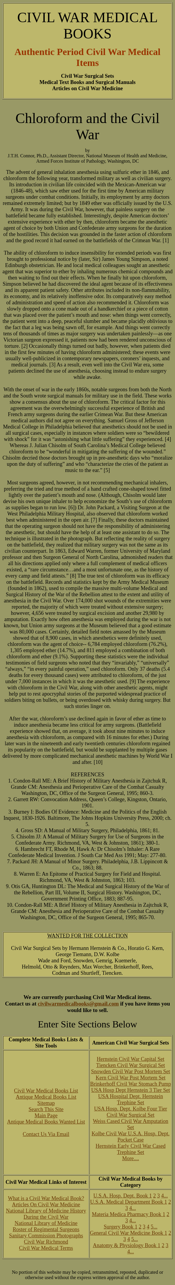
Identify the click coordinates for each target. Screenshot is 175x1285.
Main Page (46, 1115)
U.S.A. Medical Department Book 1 (128, 1202)
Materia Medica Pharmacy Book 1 (128, 1214)
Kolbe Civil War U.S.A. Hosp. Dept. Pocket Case (130, 1137)
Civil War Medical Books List (46, 1091)
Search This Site (46, 1109)
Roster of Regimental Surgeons (46, 1229)
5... (154, 1227)
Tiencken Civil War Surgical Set (130, 1065)
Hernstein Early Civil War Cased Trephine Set (131, 1149)
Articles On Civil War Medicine (46, 1205)
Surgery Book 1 (120, 1227)
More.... (130, 1158)
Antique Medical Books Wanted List (46, 1122)
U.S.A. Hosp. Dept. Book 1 (122, 1196)
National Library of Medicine (46, 1223)
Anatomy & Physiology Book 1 (126, 1245)
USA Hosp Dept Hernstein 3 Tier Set (130, 1090)
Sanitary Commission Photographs (46, 1236)
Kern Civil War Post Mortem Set (131, 1078)
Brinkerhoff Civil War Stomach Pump (130, 1084)
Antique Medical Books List (46, 1097)
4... (164, 1196)
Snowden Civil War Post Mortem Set (130, 1071)
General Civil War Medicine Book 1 (128, 1233)
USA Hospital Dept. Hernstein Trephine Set (130, 1099)
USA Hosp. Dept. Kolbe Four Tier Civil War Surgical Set (130, 1112)
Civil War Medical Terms (46, 1248)
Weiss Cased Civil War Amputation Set (130, 1124)
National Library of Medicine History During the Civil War (46, 1214)
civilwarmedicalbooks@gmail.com (78, 1003)
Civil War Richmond (46, 1242)
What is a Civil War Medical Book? (46, 1198)
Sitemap (46, 1103)
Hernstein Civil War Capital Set (130, 1059)
